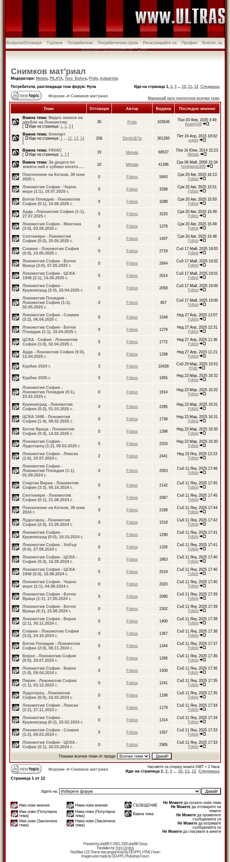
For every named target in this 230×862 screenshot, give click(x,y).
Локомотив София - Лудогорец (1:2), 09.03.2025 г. (51, 443)
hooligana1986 (193, 166)
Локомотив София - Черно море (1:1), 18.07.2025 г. (49, 189)
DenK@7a (132, 138)
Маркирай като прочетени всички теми (184, 98)
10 (184, 87)
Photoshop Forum (137, 856)
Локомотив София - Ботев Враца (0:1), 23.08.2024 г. (49, 608)
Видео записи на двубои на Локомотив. (52, 119)
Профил (189, 42)
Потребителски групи (118, 42)
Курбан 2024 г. (36, 366)
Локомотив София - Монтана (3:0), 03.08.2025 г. (51, 226)
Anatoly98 (193, 124)
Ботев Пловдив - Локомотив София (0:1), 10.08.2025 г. (51, 201)
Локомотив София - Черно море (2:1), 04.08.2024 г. (49, 583)
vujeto (193, 140)
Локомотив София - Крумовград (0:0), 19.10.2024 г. (52, 534)
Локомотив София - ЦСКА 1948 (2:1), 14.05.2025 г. (48, 275)
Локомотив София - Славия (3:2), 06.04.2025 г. (50, 317)
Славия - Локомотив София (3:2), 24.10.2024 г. (50, 633)
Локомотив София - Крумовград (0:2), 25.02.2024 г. (52, 719)
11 (190, 87)
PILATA (56, 78)
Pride (93, 78)
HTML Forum (151, 852)
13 (76, 138)
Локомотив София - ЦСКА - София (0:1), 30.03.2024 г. (49, 744)
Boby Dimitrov (125, 848)
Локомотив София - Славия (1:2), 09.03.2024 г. (50, 732)
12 (196, 87)
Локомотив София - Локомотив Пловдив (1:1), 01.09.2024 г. (48, 470)
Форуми (56, 96)
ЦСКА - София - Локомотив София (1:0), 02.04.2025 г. (49, 341)
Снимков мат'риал (48, 71)
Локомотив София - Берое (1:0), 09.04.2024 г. (49, 670)
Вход (142, 49)
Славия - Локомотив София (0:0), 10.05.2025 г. (50, 250)
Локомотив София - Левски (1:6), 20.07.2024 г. (50, 455)
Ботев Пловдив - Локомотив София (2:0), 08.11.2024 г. (51, 645)
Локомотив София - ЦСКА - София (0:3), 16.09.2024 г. (49, 559)
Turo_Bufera (76, 78)
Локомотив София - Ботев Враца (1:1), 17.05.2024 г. (49, 596)
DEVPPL (135, 852)
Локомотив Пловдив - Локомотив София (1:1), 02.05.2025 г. (46, 302)
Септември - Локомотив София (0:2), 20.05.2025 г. (47, 238)
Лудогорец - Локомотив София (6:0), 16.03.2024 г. (47, 695)
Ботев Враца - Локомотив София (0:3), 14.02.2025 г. (48, 431)
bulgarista (109, 78)
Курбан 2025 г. (36, 377)
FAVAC (55, 150)
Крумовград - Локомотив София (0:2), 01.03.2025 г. (47, 406)
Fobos (132, 176)
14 (82, 138)
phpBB (104, 844)
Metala (41, 78)
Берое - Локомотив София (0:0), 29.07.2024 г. (49, 658)
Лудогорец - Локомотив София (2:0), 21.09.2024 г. (47, 522)
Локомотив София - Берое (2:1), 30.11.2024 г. (49, 620)
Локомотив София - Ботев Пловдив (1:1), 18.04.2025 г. (49, 329)
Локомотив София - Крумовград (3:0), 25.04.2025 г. (52, 287)
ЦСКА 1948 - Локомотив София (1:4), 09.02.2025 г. (47, 418)
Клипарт (57, 134)
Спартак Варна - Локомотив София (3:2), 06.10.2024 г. (50, 485)
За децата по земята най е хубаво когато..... (53, 164)
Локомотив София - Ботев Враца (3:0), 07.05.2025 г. (49, 263)
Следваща (210, 87)
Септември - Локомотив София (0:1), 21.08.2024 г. (47, 497)
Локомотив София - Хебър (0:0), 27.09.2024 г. (49, 546)
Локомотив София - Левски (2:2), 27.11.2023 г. (50, 707)
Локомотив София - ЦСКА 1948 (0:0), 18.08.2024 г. (48, 571)
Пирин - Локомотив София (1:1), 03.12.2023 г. (49, 682)
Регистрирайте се (160, 42)
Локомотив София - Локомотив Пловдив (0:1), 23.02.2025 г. (48, 392)
